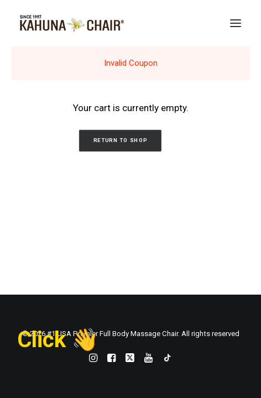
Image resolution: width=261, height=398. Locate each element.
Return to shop (120, 141)
